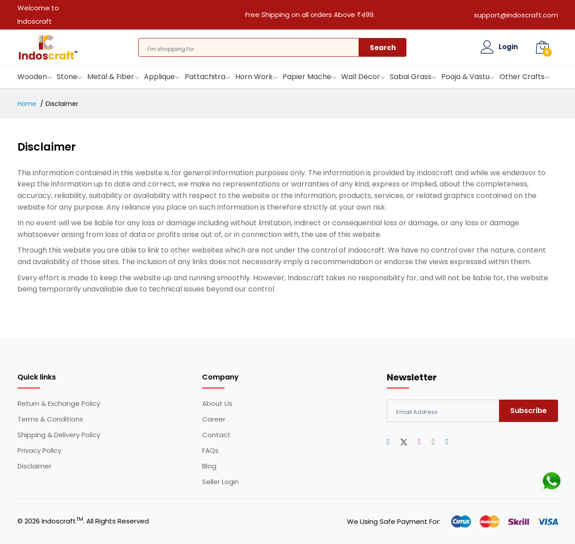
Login (508, 47)
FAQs (210, 450)
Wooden (32, 77)
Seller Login (220, 481)
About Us (217, 403)
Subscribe (528, 410)
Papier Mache (307, 77)
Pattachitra (205, 77)
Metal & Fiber (110, 77)
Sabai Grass (410, 77)
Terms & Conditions (50, 419)
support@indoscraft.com (516, 15)
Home (26, 103)
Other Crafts (522, 77)
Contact (216, 434)
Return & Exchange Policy (58, 403)
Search (383, 47)
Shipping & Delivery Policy (58, 434)
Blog (209, 466)
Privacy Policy (39, 450)
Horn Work (254, 77)
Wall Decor (360, 77)
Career (213, 419)
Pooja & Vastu (465, 77)
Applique (159, 77)
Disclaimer (34, 466)
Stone (67, 77)
